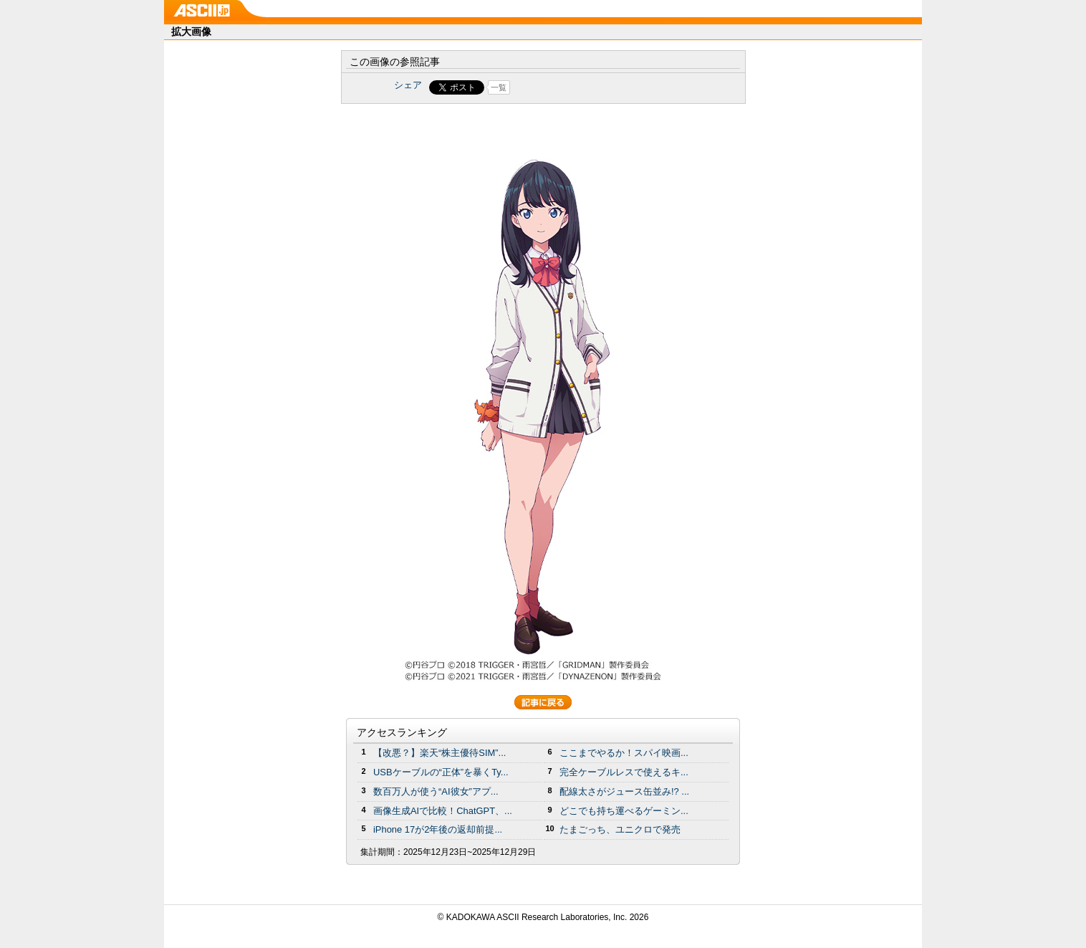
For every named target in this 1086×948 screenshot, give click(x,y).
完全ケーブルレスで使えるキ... (623, 772)
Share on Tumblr (596, 87)
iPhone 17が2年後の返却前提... (437, 829)
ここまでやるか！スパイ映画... (623, 752)
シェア (408, 85)
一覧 (498, 87)
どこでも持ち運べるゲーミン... (623, 810)
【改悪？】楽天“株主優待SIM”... (439, 752)
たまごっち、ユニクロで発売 (620, 829)
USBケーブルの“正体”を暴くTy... (441, 772)
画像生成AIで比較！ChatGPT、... (442, 810)
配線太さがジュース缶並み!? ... (624, 791)
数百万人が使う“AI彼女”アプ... (436, 791)
